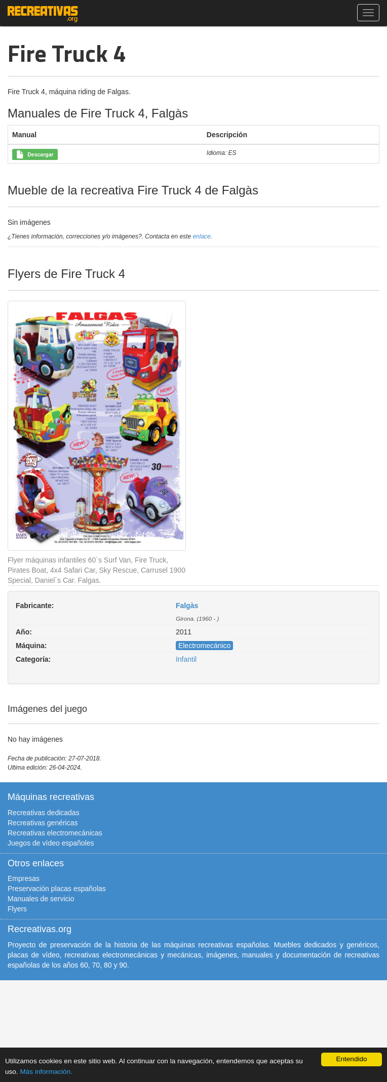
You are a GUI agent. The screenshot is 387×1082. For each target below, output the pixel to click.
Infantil (186, 659)
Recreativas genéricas (43, 823)
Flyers (17, 909)
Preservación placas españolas (57, 889)
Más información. (46, 1071)
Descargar (34, 155)
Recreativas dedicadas (44, 813)
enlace (201, 236)
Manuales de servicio (41, 899)
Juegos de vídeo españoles (51, 843)
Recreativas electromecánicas (55, 833)
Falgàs (187, 606)
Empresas (24, 878)
